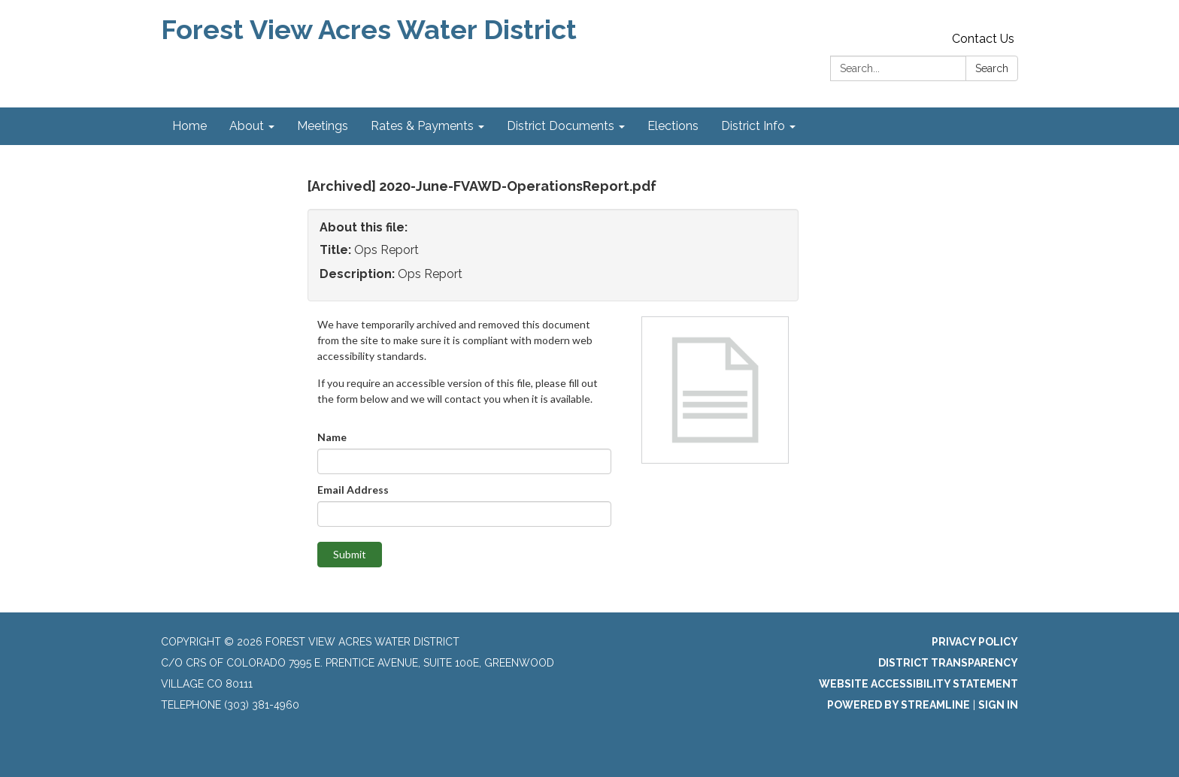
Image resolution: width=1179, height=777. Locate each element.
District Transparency (948, 663)
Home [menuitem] (189, 126)
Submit (349, 554)
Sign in (998, 705)
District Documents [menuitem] (560, 126)
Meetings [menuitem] (322, 126)
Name (332, 437)
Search (991, 68)
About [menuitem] (246, 126)
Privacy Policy (975, 642)
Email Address (353, 489)
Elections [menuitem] (673, 126)
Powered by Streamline (898, 705)
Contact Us (983, 39)
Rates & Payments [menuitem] (422, 126)
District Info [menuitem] (753, 126)
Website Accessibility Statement (918, 684)
